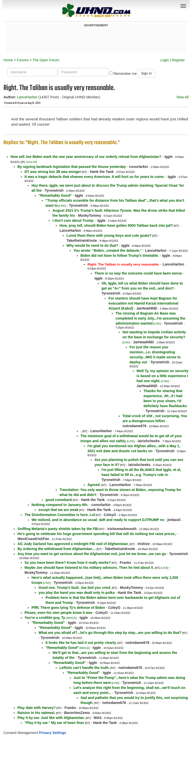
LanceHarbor (27, 97)
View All (182, 97)
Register (178, 60)
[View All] (31, 161)
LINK (62, 205)
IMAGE (71, 617)
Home (8, 60)
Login (164, 60)
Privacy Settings (52, 733)
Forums (22, 60)
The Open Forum (45, 60)
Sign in (146, 73)
